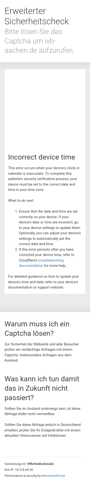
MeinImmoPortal (53, 475)
